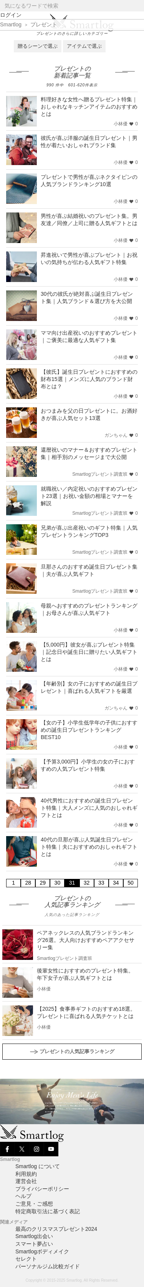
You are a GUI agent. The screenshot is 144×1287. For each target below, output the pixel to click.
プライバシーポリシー (42, 1189)
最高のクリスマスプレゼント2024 (56, 1229)
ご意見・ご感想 (34, 1204)
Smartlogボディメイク (42, 1251)
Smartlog (11, 24)
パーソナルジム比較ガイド (47, 1266)
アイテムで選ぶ (84, 46)
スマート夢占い (34, 1244)
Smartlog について (37, 1166)
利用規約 (26, 1174)
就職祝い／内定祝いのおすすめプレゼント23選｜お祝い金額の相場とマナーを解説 (89, 496)
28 (28, 883)
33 (101, 883)
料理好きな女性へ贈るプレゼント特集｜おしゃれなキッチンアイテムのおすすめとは (89, 106)
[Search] (137, 6)
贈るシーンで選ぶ (38, 46)
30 (58, 883)
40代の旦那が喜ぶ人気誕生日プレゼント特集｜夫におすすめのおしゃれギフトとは (89, 846)
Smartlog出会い (34, 1236)
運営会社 (26, 1181)
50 (130, 883)
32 (87, 883)
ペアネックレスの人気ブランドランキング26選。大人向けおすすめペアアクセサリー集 (85, 940)
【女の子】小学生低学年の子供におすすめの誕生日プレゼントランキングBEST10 (89, 730)
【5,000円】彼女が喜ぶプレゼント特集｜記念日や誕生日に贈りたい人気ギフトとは (89, 652)
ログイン (11, 15)
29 (43, 883)
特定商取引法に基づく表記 (47, 1211)
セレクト (26, 1259)
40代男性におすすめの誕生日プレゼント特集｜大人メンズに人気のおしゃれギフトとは (89, 807)
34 (116, 883)
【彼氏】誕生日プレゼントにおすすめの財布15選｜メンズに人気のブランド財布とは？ (89, 379)
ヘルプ (23, 1196)
